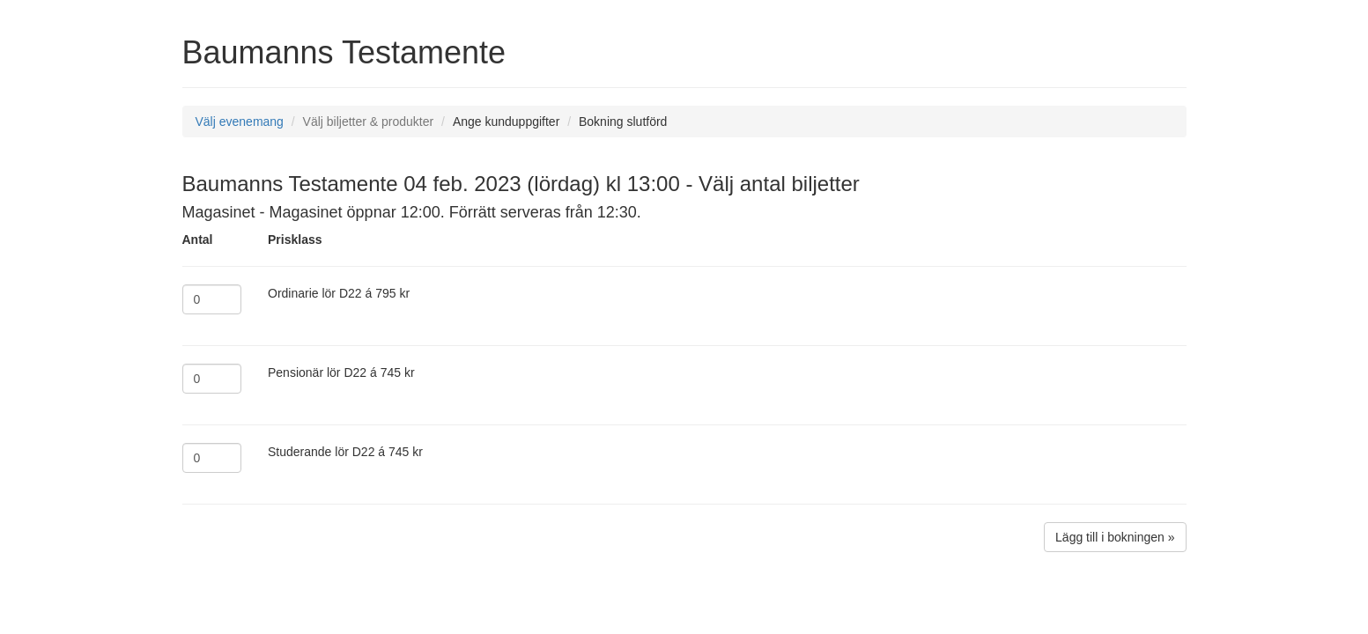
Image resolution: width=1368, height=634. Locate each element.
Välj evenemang (240, 121)
